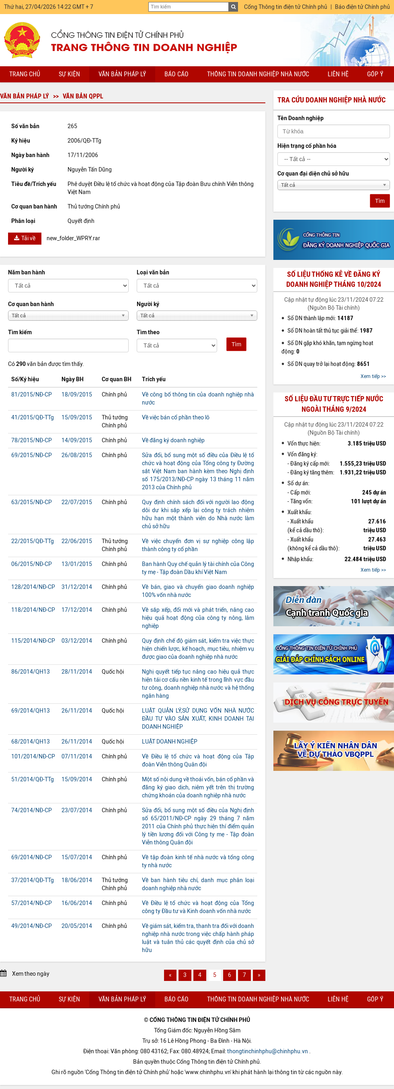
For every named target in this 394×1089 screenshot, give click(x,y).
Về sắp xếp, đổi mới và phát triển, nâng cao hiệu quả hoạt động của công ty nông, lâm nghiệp (198, 618)
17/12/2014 (77, 610)
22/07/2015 (77, 502)
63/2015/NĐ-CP (31, 502)
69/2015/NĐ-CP (31, 455)
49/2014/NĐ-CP (31, 926)
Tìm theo (148, 332)
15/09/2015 (77, 417)
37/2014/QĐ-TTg (32, 880)
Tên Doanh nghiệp (300, 118)
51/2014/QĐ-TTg (32, 779)
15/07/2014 (77, 857)
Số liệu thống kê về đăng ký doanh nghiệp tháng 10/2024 (333, 279)
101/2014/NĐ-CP (33, 756)
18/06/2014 (77, 880)
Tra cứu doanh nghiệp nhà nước (331, 100)
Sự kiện (69, 74)
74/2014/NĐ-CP (31, 810)
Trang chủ (24, 74)
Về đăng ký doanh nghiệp (173, 440)
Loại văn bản (153, 272)
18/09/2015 (77, 394)
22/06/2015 (77, 541)
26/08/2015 (77, 455)
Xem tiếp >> (373, 376)
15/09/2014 (77, 779)
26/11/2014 (77, 710)
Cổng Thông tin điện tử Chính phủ (285, 7)
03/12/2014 (77, 640)
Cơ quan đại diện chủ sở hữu (313, 173)
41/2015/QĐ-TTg (32, 417)
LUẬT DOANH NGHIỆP (169, 741)
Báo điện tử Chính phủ (362, 7)
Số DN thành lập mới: (320, 318)
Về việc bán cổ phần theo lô (175, 417)
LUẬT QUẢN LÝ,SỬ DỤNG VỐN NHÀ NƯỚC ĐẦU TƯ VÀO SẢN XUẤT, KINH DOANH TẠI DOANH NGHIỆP (198, 718)
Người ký (148, 304)
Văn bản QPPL (83, 96)
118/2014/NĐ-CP (33, 610)
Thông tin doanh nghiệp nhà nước (258, 74)
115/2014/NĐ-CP (33, 640)
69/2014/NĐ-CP (31, 857)
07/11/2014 (77, 756)
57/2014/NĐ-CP (31, 903)
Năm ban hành (26, 272)
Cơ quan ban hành (31, 304)
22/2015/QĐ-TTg (32, 541)
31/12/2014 (77, 587)
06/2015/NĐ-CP (31, 564)
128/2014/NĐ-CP (33, 587)
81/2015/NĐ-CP (31, 394)
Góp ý (375, 74)
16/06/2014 (77, 903)
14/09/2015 (77, 440)
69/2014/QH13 (30, 710)
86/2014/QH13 (30, 671)
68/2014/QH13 (30, 741)
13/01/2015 (77, 564)
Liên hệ (338, 74)
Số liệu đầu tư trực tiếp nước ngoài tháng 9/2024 (334, 403)
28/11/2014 (77, 671)
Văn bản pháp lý (122, 74)
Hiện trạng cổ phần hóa (307, 146)
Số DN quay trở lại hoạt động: (328, 364)
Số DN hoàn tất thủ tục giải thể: (330, 330)
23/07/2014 (77, 810)
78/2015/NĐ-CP (31, 440)
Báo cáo (176, 74)
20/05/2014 (77, 926)
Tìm (236, 344)
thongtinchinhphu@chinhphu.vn (267, 1051)
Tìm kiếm (20, 332)
